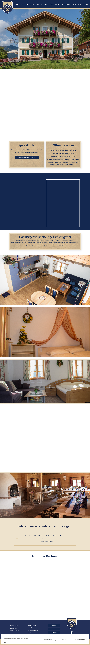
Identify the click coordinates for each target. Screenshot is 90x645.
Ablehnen (64, 639)
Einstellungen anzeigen (80, 639)
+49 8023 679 (13, 632)
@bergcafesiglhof (32, 632)
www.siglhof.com (32, 627)
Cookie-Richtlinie (4, 642)
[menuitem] (19, 4)
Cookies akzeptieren (48, 639)
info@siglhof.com (32, 625)
